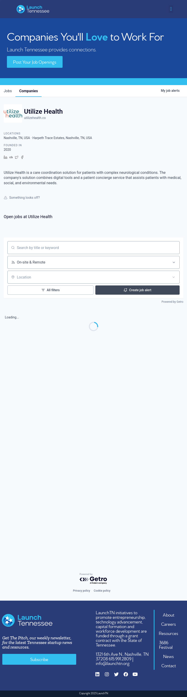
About (168, 614)
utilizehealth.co (35, 118)
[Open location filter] (174, 277)
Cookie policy (102, 590)
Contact (168, 665)
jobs (8, 91)
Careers (168, 623)
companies (28, 91)
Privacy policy (81, 590)
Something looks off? (22, 197)
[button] (171, 9)
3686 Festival (166, 644)
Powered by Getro (172, 301)
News (168, 656)
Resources (168, 633)
